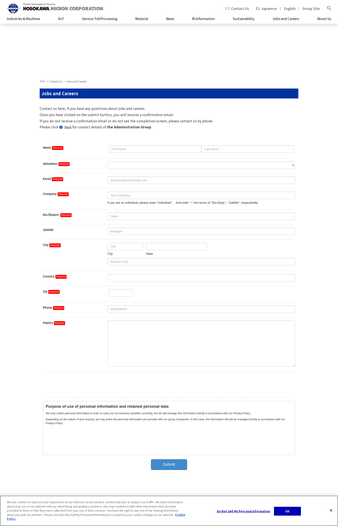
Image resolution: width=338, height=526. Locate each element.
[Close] (331, 513)
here (68, 126)
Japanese (269, 8)
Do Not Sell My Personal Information (243, 514)
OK (287, 514)
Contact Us (240, 8)
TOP (42, 81)
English (290, 8)
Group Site (311, 8)
